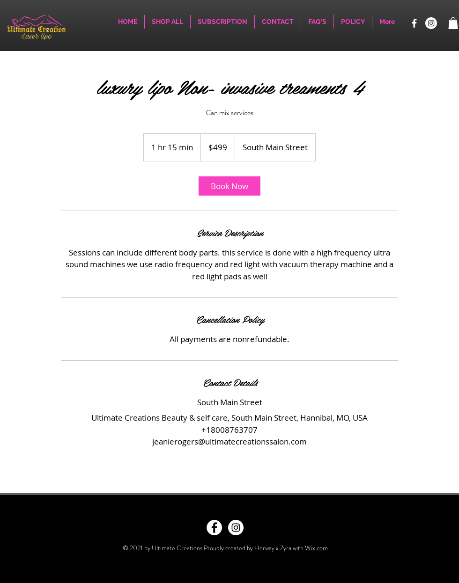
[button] (453, 23)
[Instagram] (431, 23)
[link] (229, 186)
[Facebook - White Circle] (214, 527)
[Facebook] (414, 23)
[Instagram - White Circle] (236, 527)
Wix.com (316, 548)
